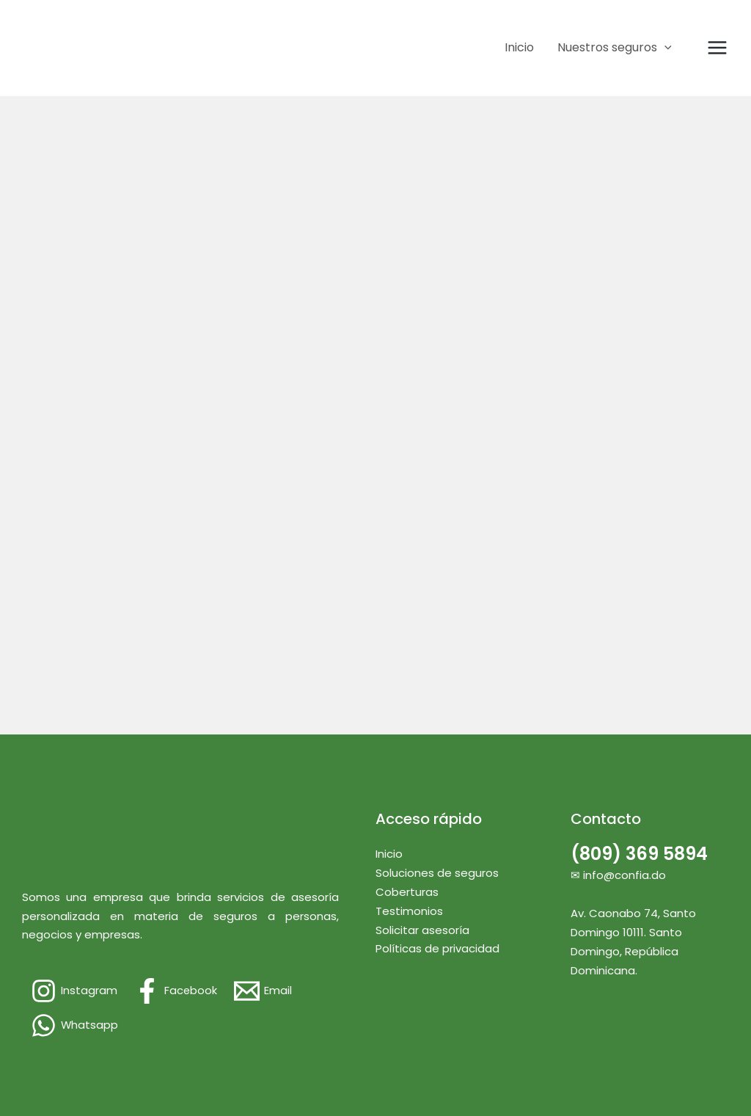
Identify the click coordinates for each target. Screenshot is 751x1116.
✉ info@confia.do (618, 875)
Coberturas (407, 892)
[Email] (264, 991)
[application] (664, 47)
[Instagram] (74, 991)
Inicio (389, 853)
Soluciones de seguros (437, 872)
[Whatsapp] (75, 1025)
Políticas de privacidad (437, 948)
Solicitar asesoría (422, 930)
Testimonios (409, 911)
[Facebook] (176, 991)
